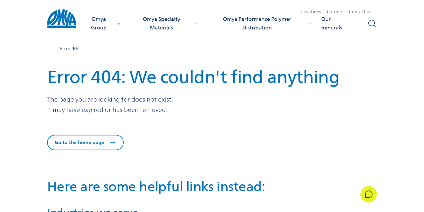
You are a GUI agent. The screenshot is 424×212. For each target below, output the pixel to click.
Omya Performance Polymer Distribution (267, 23)
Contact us (360, 11)
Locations (311, 11)
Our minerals (331, 23)
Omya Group (106, 23)
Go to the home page (79, 142)
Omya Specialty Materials (170, 23)
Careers (335, 11)
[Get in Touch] (368, 194)
